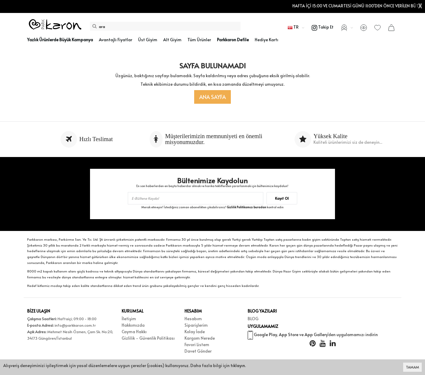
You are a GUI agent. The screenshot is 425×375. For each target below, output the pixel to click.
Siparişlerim (196, 325)
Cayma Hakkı (134, 331)
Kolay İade (194, 331)
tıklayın (238, 365)
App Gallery (316, 334)
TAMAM (412, 367)
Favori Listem (196, 344)
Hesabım (193, 318)
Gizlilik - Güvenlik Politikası (148, 338)
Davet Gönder (198, 351)
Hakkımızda (133, 325)
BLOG (253, 318)
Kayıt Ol (282, 198)
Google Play (265, 334)
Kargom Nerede (199, 338)
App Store (288, 334)
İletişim (129, 318)
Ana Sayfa (212, 96)
